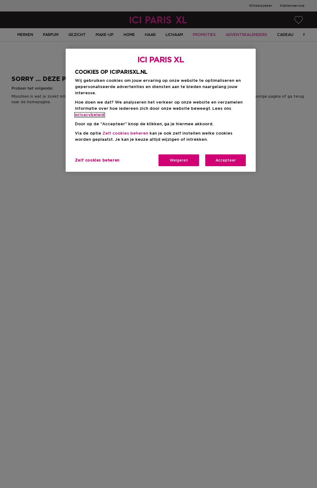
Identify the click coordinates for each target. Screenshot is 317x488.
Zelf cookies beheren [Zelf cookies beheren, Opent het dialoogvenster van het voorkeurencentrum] (97, 160)
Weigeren (179, 160)
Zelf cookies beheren (125, 133)
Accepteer (225, 160)
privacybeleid (89, 115)
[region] (161, 110)
